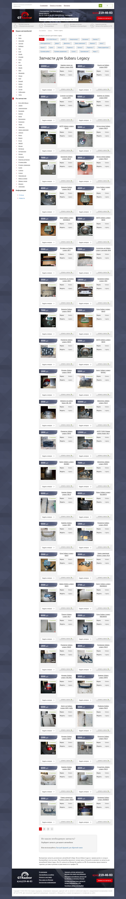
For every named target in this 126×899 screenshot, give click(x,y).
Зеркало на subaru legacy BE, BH (66, 401)
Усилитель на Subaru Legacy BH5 (66, 279)
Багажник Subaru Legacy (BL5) (66, 157)
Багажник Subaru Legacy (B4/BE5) (103, 798)
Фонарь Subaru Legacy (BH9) (66, 370)
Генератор (20, 122)
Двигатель (20, 127)
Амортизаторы (21, 108)
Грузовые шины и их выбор (74, 886)
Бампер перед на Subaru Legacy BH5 (66, 65)
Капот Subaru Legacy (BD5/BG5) (103, 584)
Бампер (19, 113)
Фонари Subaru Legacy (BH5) (66, 737)
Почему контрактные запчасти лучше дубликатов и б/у (75, 882)
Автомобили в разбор (46, 875)
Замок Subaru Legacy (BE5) (66, 584)
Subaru (19, 84)
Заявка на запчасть (104, 18)
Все (42, 39)
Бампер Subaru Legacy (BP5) (103, 676)
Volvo (19, 95)
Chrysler (19, 43)
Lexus (19, 65)
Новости (22, 198)
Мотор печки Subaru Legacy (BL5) (103, 126)
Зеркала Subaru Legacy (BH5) (66, 309)
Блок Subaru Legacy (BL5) (103, 187)
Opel (18, 78)
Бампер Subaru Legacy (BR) (66, 523)
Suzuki (19, 86)
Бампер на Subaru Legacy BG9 (103, 96)
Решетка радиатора (23, 159)
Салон (19, 167)
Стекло (19, 173)
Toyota (19, 89)
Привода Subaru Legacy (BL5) (103, 706)
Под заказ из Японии (46, 880)
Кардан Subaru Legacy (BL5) (66, 493)
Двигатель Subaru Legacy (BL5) (103, 401)
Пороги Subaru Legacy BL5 (66, 615)
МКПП (19, 143)
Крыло (19, 138)
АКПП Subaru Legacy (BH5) (66, 126)
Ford (18, 51)
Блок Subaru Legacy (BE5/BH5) (103, 615)
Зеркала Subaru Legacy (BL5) (66, 187)
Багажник (20, 111)
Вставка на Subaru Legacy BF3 (66, 248)
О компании (44, 5)
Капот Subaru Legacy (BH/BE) (66, 462)
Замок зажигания (22, 130)
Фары (95, 51)
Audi (18, 35)
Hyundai (19, 57)
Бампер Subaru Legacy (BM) (66, 767)
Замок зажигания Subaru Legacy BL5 (103, 554)
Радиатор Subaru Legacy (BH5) (66, 340)
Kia (18, 62)
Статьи (21, 195)
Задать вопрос (48, 90)
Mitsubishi (20, 73)
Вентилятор (20, 119)
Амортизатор (74, 39)
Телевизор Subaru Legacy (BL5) (103, 645)
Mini (18, 70)
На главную (42, 30)
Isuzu (19, 59)
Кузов (19, 140)
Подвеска (20, 149)
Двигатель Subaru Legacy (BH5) (103, 462)
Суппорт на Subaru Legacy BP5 (66, 96)
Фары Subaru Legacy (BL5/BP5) (103, 493)
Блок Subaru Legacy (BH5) (103, 309)
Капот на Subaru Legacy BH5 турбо (66, 706)
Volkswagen (20, 92)
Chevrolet (20, 41)
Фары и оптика (21, 178)
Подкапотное (21, 151)
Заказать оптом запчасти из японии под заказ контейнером (75, 873)
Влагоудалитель (46, 43)
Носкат (19, 146)
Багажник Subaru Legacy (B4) (103, 279)
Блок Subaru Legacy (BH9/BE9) (66, 218)
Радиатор (20, 157)
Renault (19, 81)
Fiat (18, 49)
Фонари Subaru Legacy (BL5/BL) (66, 676)
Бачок (19, 116)
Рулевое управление (23, 165)
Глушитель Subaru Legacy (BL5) (103, 767)
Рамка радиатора (103, 47)
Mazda (19, 68)
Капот (19, 135)
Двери (19, 124)
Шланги (19, 184)
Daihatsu (19, 46)
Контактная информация (47, 882)
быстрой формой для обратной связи (69, 848)
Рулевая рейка (21, 162)
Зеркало (19, 132)
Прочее (19, 154)
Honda (19, 54)
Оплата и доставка (55, 5)
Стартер (19, 170)
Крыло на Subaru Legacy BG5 (103, 65)
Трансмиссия (21, 176)
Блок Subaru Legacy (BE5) (66, 554)
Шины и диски (21, 181)
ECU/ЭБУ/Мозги (22, 103)
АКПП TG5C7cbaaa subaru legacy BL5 (103, 431)
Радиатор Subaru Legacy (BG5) (66, 645)
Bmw (19, 38)
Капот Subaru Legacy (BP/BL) (103, 370)
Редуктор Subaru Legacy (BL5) (103, 737)
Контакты (67, 5)
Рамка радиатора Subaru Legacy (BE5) (66, 798)
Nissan (19, 76)
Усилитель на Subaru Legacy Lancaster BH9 (103, 248)
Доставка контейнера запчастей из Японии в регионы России (75, 877)
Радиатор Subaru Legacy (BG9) (103, 523)
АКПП (19, 105)
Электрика (20, 186)
